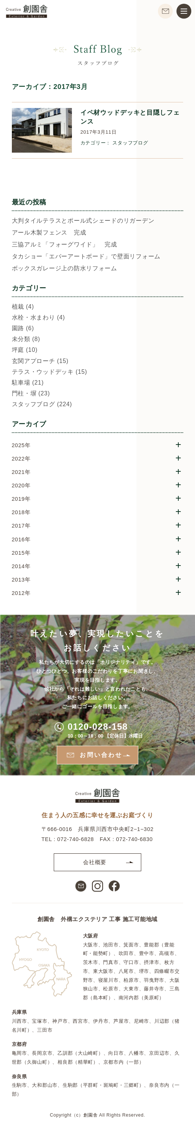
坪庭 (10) (25, 350)
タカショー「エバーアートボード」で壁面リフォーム (86, 257)
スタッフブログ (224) (42, 404)
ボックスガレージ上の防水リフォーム (64, 268)
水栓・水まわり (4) (38, 318)
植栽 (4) (23, 307)
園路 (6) (23, 328)
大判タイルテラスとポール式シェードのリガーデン (83, 221)
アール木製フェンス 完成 (49, 233)
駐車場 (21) (28, 383)
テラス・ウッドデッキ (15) (49, 372)
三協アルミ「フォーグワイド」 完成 (64, 245)
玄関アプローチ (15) (40, 361)
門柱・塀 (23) (31, 394)
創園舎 (90, 1115)
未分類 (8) (26, 339)
